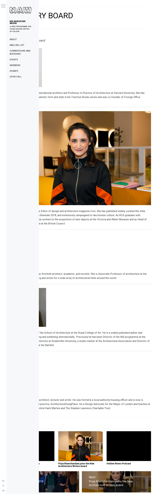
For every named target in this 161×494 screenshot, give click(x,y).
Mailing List (17, 45)
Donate (14, 71)
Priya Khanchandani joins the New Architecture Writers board (99, 457)
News (53, 407)
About (13, 39)
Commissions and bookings (20, 52)
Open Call (16, 76)
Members (15, 65)
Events (14, 59)
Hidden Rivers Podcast (132, 454)
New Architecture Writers (18, 22)
